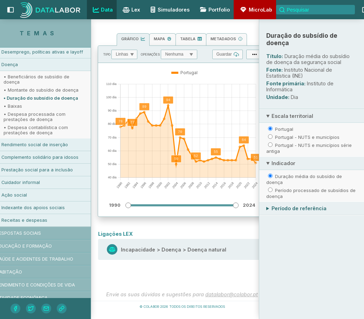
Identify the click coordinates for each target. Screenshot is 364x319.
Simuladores (169, 10)
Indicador (283, 163)
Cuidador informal (34, 182)
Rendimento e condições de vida (49, 285)
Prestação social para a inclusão (51, 169)
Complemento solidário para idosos (53, 157)
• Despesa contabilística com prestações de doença (50, 130)
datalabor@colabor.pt (231, 294)
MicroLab (255, 9)
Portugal (284, 129)
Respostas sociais (32, 233)
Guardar (227, 54)
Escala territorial (292, 116)
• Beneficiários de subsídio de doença (50, 79)
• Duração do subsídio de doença (55, 98)
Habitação (23, 272)
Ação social (28, 195)
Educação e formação (38, 246)
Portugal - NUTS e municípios (307, 137)
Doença (23, 64)
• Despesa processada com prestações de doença (49, 117)
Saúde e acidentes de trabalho (48, 259)
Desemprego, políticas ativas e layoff (56, 52)
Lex (130, 10)
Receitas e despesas (38, 220)
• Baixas (27, 106)
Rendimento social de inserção (48, 144)
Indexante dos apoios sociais (47, 207)
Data (102, 10)
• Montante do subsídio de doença (55, 90)
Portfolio (214, 9)
